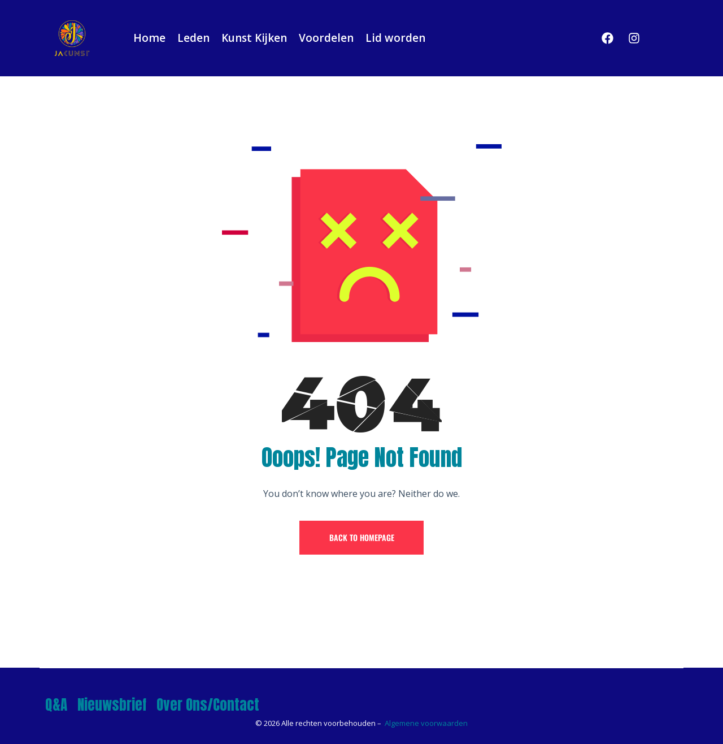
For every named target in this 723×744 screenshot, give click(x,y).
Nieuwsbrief (111, 704)
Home (149, 38)
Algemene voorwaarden (426, 723)
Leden (193, 38)
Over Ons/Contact (208, 704)
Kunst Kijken (254, 38)
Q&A (56, 704)
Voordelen (326, 38)
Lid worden (395, 38)
